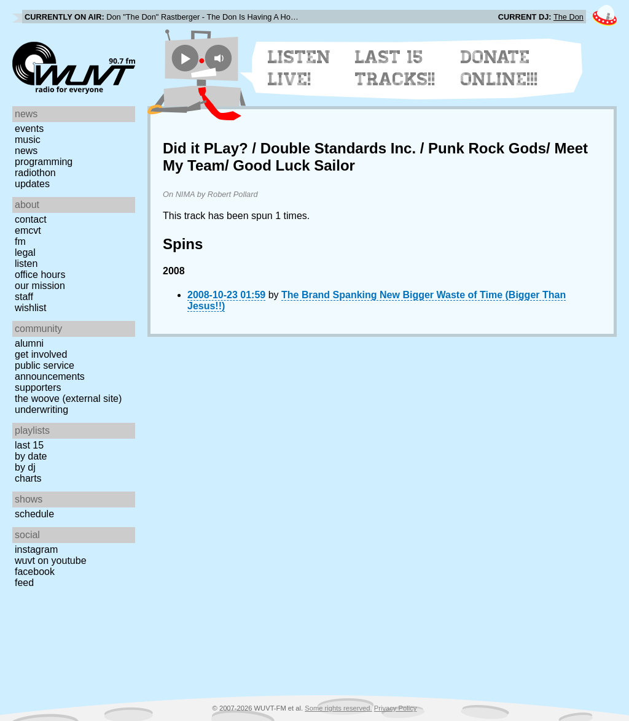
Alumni (29, 343)
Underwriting (41, 409)
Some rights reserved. (338, 708)
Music (28, 139)
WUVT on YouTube (51, 560)
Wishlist (31, 308)
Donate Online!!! (499, 68)
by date (31, 456)
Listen (26, 263)
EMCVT (28, 230)
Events (29, 128)
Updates (32, 184)
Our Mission (40, 285)
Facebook (35, 571)
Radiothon (35, 173)
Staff (24, 296)
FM (20, 241)
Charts (28, 478)
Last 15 (29, 445)
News (26, 150)
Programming (43, 161)
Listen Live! (299, 68)
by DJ (25, 467)
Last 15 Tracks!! (395, 68)
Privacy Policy (395, 708)
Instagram (36, 549)
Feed (24, 582)
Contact (31, 219)
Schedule (34, 514)
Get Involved (41, 354)
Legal (25, 252)
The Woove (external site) (68, 398)
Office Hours (40, 274)
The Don (568, 16)
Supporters (38, 387)
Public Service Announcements (50, 371)
